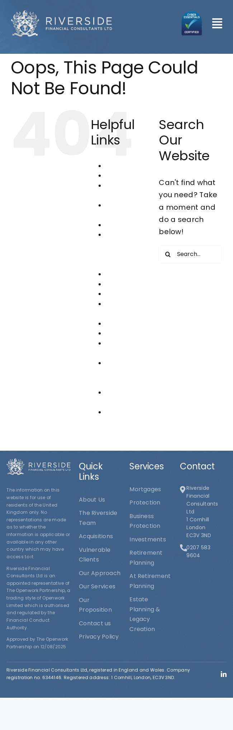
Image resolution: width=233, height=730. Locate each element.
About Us (118, 166)
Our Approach (126, 294)
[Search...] (190, 254)
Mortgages (121, 284)
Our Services (123, 323)
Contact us (121, 225)
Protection (120, 333)
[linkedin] (224, 674)
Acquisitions (122, 175)
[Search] (168, 254)
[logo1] (61, 13)
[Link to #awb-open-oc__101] (217, 23)
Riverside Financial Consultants (122, 373)
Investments (123, 274)
